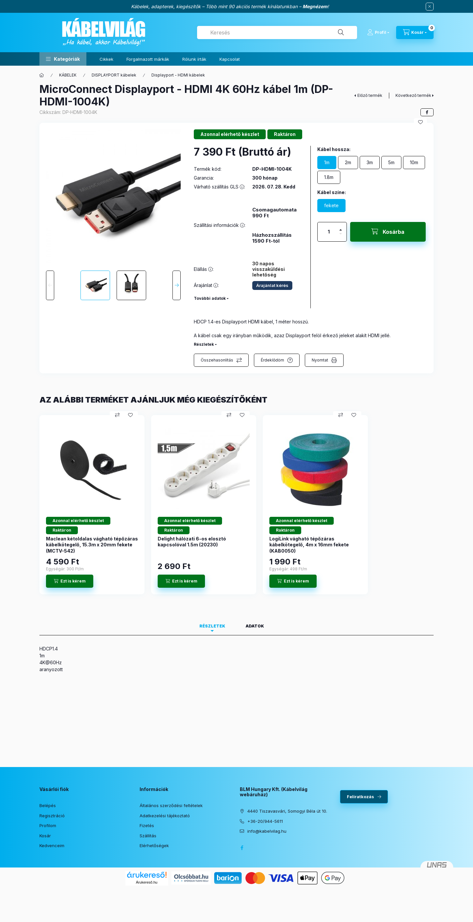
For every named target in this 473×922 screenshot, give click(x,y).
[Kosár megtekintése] (415, 32)
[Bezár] (430, 7)
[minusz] (340, 236)
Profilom (47, 825)
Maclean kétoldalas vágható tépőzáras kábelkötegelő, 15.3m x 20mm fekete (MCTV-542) (92, 544)
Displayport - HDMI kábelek (178, 75)
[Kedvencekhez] (420, 122)
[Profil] (378, 32)
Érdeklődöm (272, 360)
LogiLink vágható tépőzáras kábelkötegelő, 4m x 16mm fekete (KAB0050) (309, 544)
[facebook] (427, 112)
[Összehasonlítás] (117, 415)
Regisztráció (52, 815)
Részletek (204, 344)
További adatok (210, 298)
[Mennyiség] (328, 231)
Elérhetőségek (154, 845)
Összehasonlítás (217, 360)
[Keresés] (340, 32)
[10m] (414, 162)
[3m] (370, 162)
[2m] (348, 162)
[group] (236, 504)
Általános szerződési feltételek (171, 805)
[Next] (176, 285)
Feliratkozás (360, 796)
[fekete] (331, 205)
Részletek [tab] (212, 626)
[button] (62, 59)
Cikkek (106, 59)
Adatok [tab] (255, 626)
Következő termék (413, 95)
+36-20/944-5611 (265, 821)
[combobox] (277, 32)
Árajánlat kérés (272, 285)
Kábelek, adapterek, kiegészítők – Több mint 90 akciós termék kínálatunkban (214, 6)
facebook (241, 847)
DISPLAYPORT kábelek (114, 75)
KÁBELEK (68, 75)
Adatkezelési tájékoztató (165, 815)
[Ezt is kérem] (69, 581)
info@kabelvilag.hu (266, 831)
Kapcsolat (229, 59)
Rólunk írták (194, 59)
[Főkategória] (41, 75)
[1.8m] (328, 177)
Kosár (45, 835)
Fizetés (147, 825)
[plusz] (340, 227)
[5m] (391, 162)
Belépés (47, 805)
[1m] (326, 162)
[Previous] (50, 285)
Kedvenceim (51, 845)
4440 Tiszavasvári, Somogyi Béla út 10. (287, 811)
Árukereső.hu (146, 882)
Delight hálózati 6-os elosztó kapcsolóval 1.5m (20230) (192, 541)
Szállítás (148, 835)
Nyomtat (320, 360)
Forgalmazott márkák (147, 59)
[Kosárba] (388, 232)
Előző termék (369, 95)
